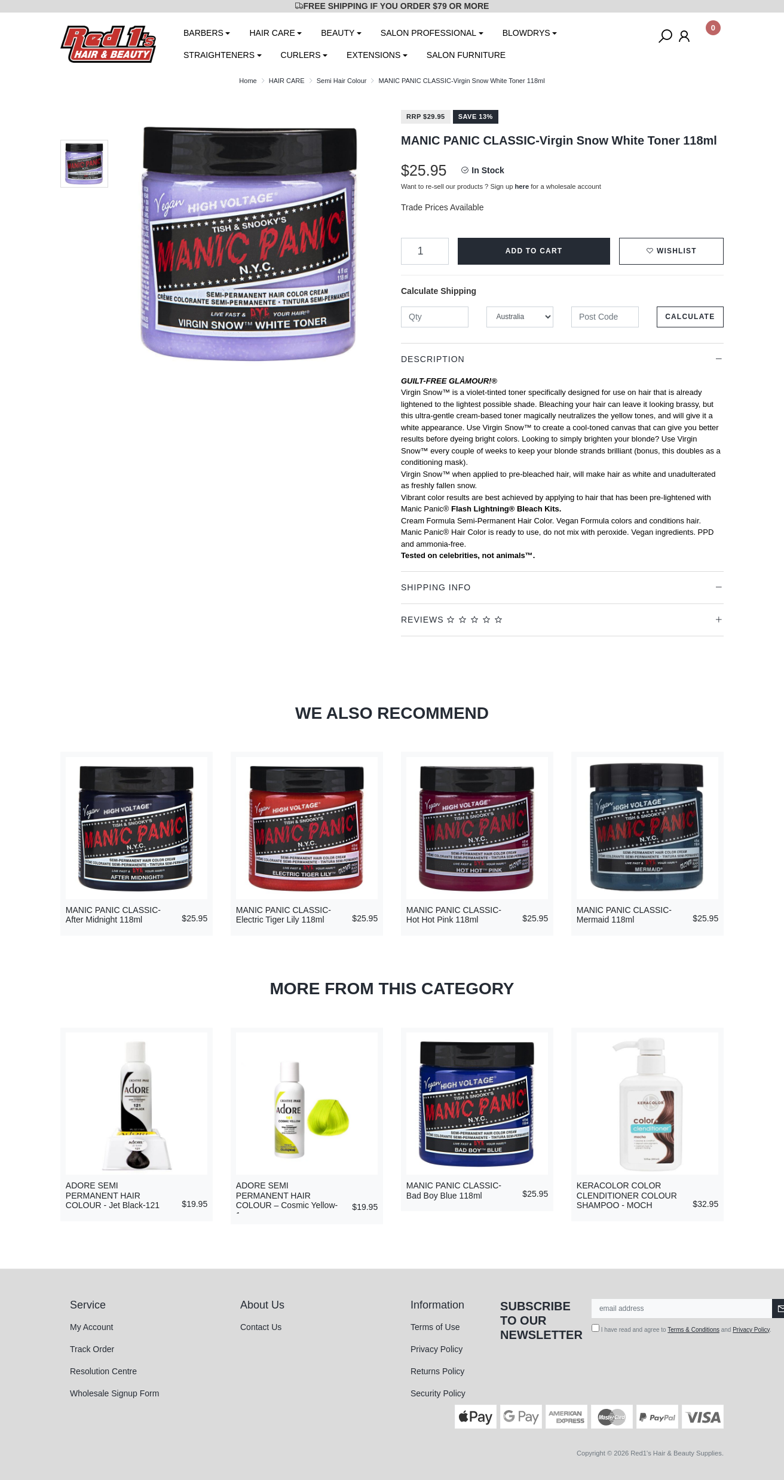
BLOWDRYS (526, 33)
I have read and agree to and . (681, 1328)
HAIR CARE (272, 33)
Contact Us (260, 1327)
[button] (671, 251)
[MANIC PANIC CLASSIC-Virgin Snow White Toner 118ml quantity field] (425, 251)
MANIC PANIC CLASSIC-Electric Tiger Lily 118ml (283, 915)
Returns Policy (437, 1371)
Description (433, 359)
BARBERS (203, 33)
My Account (91, 1327)
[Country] (520, 317)
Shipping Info (436, 587)
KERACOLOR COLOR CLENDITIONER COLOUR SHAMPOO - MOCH (627, 1196)
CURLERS (301, 55)
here (522, 186)
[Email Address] (682, 1308)
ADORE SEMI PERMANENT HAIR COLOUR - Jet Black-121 (113, 1196)
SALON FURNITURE (466, 55)
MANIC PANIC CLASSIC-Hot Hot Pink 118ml (453, 915)
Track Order (92, 1349)
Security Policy (438, 1393)
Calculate (690, 316)
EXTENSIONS (373, 55)
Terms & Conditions (693, 1329)
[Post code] (605, 317)
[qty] (434, 317)
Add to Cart (534, 251)
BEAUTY (337, 33)
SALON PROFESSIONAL (428, 33)
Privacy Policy (437, 1349)
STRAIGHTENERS (219, 55)
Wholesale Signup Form (114, 1393)
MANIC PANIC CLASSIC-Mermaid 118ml (624, 915)
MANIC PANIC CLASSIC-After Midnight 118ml (113, 915)
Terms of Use (435, 1327)
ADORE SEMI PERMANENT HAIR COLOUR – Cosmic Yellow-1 (287, 1200)
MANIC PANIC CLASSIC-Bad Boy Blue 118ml (453, 1190)
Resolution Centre (103, 1371)
